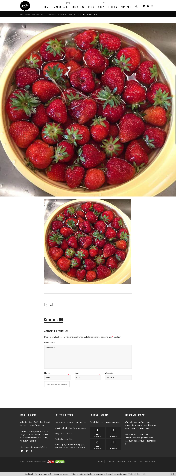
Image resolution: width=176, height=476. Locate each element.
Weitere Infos (134, 474)
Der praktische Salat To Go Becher (70, 422)
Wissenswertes (33, 14)
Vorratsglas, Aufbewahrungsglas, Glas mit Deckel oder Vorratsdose (70, 446)
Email (77, 373)
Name (47, 373)
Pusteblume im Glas (64, 439)
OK (144, 474)
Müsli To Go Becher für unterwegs (70, 428)
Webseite (109, 373)
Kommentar (49, 342)
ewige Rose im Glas (63, 433)
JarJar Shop (23, 14)
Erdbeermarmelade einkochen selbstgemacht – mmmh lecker (59, 14)
